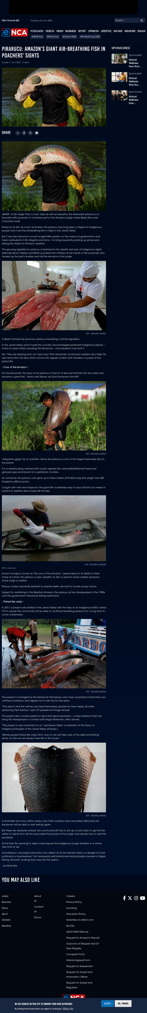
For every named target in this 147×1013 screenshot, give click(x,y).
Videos (49, 31)
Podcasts (37, 31)
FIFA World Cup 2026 (90, 37)
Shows (117, 31)
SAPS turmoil (52, 37)
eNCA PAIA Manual (77, 932)
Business (70, 31)
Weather (130, 31)
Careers (70, 896)
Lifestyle (106, 31)
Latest (5, 896)
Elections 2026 (69, 37)
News (59, 31)
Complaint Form (75, 954)
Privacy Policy (74, 902)
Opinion (93, 31)
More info (68, 1009)
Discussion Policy (75, 914)
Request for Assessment (79, 966)
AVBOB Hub (37, 37)
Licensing (71, 908)
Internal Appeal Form (78, 960)
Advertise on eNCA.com (80, 920)
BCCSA (70, 926)
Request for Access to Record (82, 938)
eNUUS (141, 31)
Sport (82, 31)
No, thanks (123, 1003)
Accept (107, 1003)
